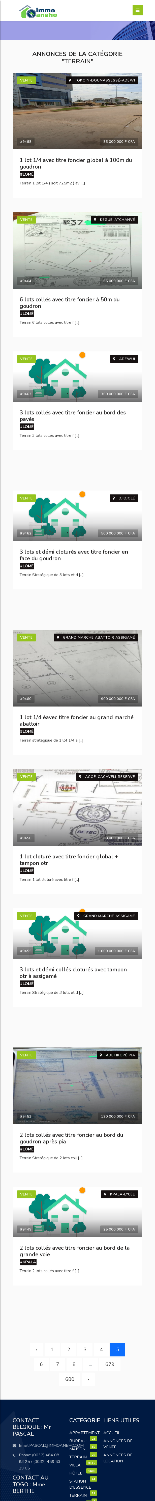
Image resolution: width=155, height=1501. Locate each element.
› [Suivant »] (88, 1379)
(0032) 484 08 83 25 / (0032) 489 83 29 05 (39, 1461)
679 (109, 1364)
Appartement (84, 1433)
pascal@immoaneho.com (56, 1445)
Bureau (77, 1441)
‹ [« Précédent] (36, 1349)
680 (69, 1379)
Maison (77, 1449)
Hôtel (75, 1473)
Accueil (111, 1433)
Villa (75, 1465)
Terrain (78, 1457)
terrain (78, 1495)
